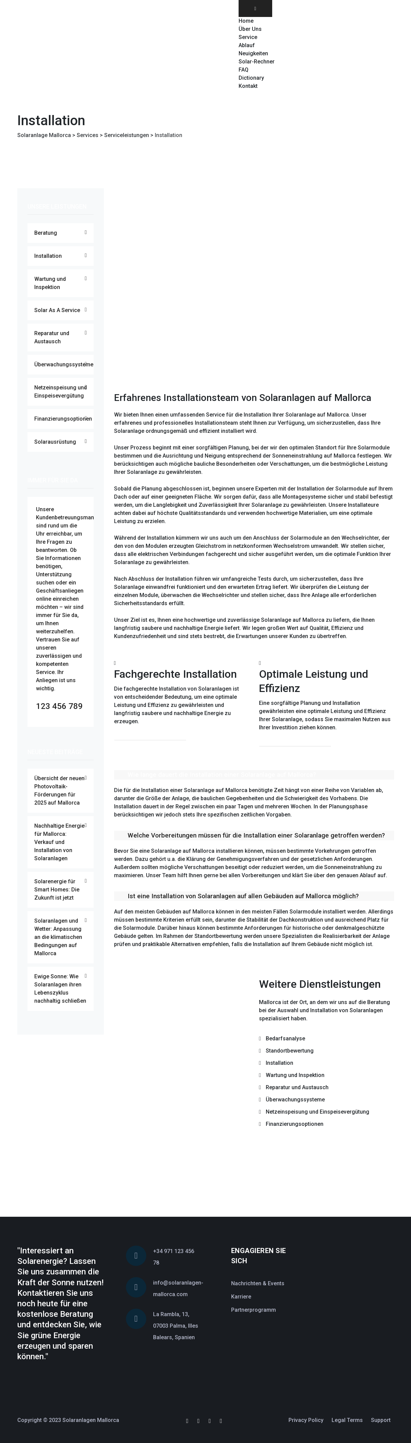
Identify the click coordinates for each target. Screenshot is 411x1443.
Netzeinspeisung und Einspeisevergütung (60, 391)
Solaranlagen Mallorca (90, 1420)
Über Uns (250, 29)
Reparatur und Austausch (51, 337)
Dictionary (251, 78)
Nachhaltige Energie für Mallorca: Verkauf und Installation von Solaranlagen (59, 842)
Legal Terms (347, 1420)
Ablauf (247, 45)
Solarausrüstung (55, 442)
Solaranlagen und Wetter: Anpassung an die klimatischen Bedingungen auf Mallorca (58, 937)
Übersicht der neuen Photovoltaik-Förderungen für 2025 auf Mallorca (59, 790)
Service (248, 37)
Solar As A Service (57, 310)
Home (246, 21)
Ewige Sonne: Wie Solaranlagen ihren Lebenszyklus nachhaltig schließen (60, 988)
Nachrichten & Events (257, 1283)
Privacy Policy (305, 1420)
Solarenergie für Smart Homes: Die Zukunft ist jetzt (56, 889)
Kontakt (248, 86)
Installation (48, 256)
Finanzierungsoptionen (63, 419)
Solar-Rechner (257, 61)
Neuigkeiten (253, 53)
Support (381, 1420)
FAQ (243, 69)
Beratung (45, 233)
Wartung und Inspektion (50, 283)
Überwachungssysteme (63, 364)
